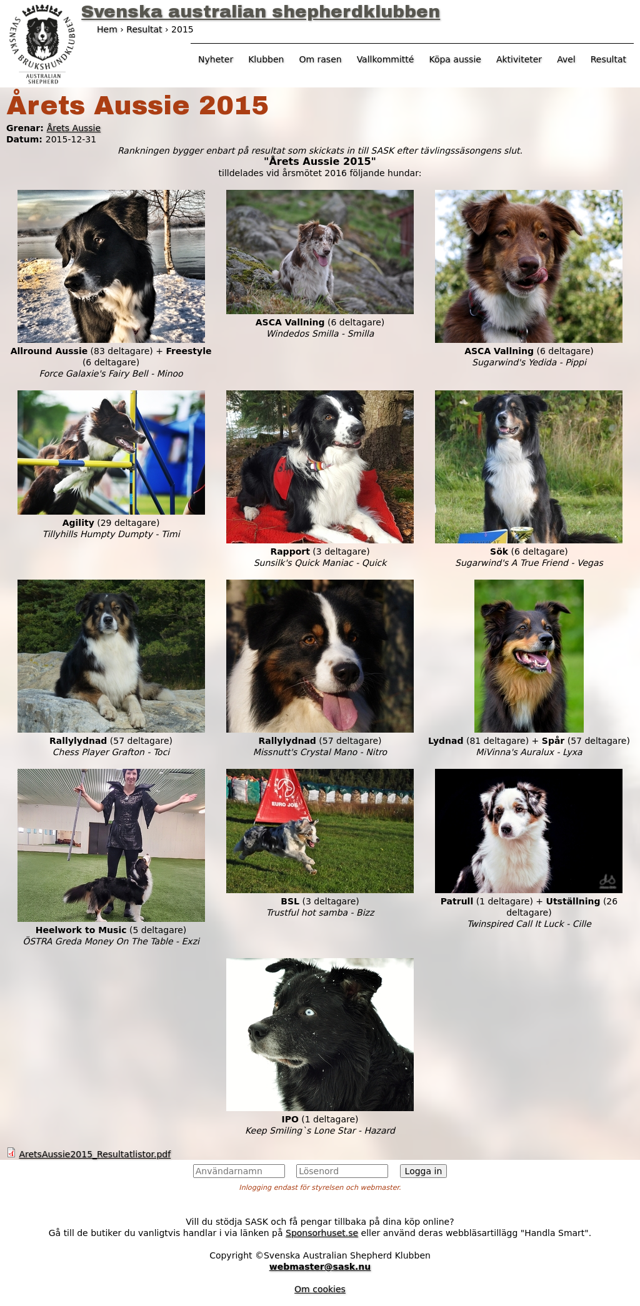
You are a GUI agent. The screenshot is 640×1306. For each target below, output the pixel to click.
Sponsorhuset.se (322, 1233)
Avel (566, 59)
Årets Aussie (74, 128)
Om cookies (320, 1289)
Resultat (608, 59)
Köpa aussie (455, 59)
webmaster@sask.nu (320, 1267)
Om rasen (320, 59)
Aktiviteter (519, 59)
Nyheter (215, 59)
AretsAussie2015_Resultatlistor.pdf (95, 1154)
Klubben (266, 59)
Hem (107, 29)
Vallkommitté (385, 59)
